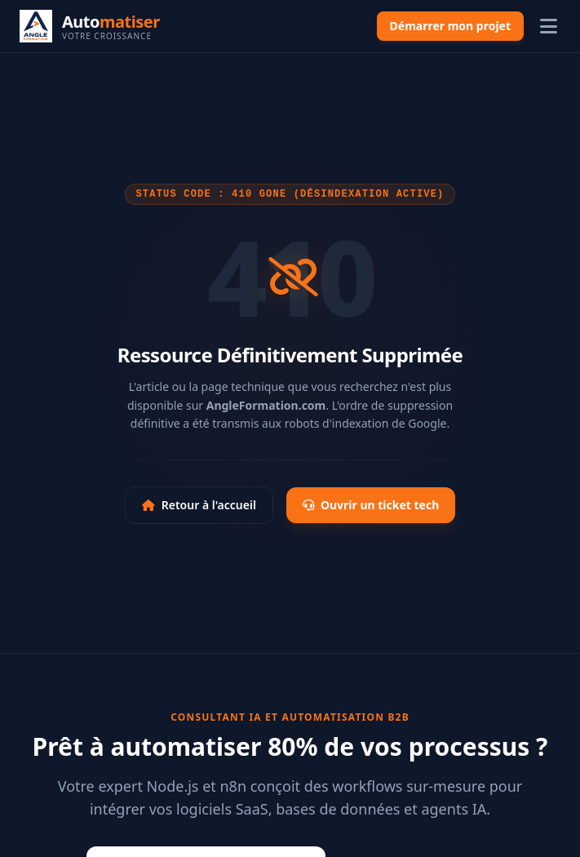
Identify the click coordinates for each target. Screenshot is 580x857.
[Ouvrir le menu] (548, 26)
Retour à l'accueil (199, 505)
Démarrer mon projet (450, 25)
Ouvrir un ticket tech (371, 505)
